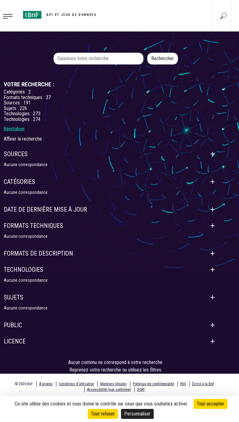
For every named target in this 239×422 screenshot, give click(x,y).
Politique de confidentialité (153, 384)
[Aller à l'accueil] (59, 15)
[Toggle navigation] (9, 16)
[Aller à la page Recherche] (223, 15)
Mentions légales (113, 384)
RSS (183, 384)
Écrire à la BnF (203, 384)
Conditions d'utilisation (76, 384)
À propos (46, 384)
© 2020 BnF (24, 384)
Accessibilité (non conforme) (109, 389)
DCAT (141, 389)
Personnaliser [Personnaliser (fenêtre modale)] (137, 414)
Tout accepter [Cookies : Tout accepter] (210, 404)
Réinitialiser (14, 129)
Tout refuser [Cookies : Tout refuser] (103, 414)
